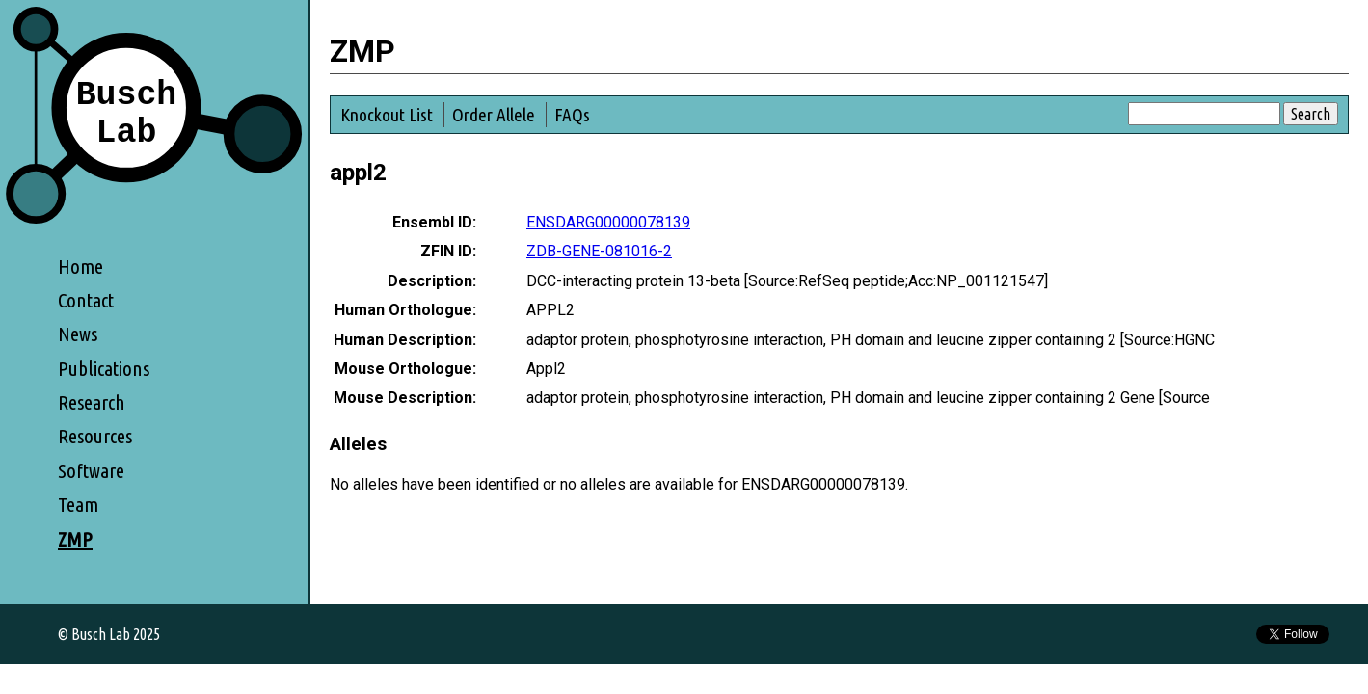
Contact (86, 300)
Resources (95, 436)
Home (80, 266)
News (77, 334)
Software (91, 471)
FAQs (572, 114)
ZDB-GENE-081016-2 (599, 251)
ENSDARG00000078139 (608, 222)
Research (91, 402)
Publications (103, 369)
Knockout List (386, 114)
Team (78, 505)
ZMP (75, 539)
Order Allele (493, 114)
